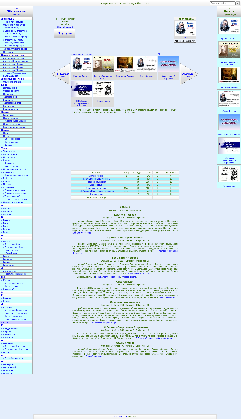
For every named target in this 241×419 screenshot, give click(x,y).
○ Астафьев (7, 214)
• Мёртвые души (11, 250)
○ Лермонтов (7, 307)
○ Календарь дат (9, 76)
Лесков (185, 37)
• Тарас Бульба (11, 253)
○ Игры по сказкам (10, 124)
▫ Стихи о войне (10, 142)
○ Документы (7, 172)
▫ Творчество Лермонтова (15, 313)
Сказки (5, 112)
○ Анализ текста (9, 154)
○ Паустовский (8, 367)
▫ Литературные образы (14, 43)
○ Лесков (5, 322)
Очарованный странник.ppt (103, 322)
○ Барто (5, 223)
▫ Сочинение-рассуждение (15, 193)
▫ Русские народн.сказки (14, 121)
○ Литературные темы (12, 40)
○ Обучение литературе (13, 25)
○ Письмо (6, 184)
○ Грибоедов (7, 265)
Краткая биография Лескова (96, 179)
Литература (7, 19)
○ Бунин (5, 232)
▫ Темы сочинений (11, 196)
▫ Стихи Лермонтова (12, 316)
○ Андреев (6, 211)
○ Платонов (7, 370)
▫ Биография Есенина (13, 283)
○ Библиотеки (8, 106)
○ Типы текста (8, 151)
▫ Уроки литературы (12, 28)
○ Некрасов (7, 343)
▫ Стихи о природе (11, 139)
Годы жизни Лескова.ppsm (140, 273)
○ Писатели (7, 52)
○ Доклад (6, 181)
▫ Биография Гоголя (12, 244)
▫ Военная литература (13, 46)
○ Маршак (6, 331)
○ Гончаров (6, 259)
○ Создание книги (10, 91)
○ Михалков (7, 337)
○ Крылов (6, 298)
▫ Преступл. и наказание (14, 274)
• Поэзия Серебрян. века (15, 73)
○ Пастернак (7, 364)
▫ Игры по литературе (13, 34)
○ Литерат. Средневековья (14, 61)
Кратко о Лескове (96, 176)
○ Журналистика (9, 109)
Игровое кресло (129, 277)
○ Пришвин (6, 373)
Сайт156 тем (16, 11)
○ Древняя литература (12, 58)
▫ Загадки (7, 145)
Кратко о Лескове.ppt (82, 233)
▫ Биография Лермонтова (15, 310)
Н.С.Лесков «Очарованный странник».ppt (153, 338)
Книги (4, 85)
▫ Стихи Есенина (11, 286)
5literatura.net (64, 27)
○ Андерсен (7, 208)
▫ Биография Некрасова (14, 346)
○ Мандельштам (9, 328)
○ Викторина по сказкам (13, 127)
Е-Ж (3, 277)
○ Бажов (5, 220)
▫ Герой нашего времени (14, 319)
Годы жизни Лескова (96, 182)
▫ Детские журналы (12, 103)
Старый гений (96, 194)
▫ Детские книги (10, 97)
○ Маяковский (8, 334)
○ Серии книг (7, 94)
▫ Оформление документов (15, 175)
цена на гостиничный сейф (107, 277)
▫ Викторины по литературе (16, 37)
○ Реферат (6, 178)
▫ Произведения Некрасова (15, 349)
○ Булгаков (6, 229)
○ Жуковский (7, 289)
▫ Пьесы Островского (13, 358)
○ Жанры (5, 160)
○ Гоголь (5, 241)
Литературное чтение (12, 79)
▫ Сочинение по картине (14, 190)
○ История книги (9, 88)
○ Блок (4, 226)
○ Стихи (5, 136)
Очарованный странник (96, 188)
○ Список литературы (12, 202)
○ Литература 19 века (12, 67)
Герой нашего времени (79, 54)
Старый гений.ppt (94, 356)
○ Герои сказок (8, 115)
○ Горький (6, 262)
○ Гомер (5, 256)
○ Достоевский (8, 271)
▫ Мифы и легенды (11, 166)
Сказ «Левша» (96, 185)
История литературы (12, 55)
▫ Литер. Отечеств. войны (15, 49)
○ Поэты (5, 133)
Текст (4, 148)
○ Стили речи (8, 157)
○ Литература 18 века (12, 64)
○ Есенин (5, 280)
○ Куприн (5, 301)
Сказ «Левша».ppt (167, 297)
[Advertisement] (125, 31)
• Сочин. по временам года (16, 199)
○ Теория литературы (12, 22)
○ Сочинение (7, 187)
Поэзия (5, 130)
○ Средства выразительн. (14, 169)
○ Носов (5, 352)
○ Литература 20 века (12, 70)
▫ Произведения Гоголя (14, 247)
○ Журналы (7, 100)
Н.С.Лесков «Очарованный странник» (96, 191)
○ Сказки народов (10, 118)
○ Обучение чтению (11, 82)
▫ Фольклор (8, 163)
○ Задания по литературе (14, 31)
